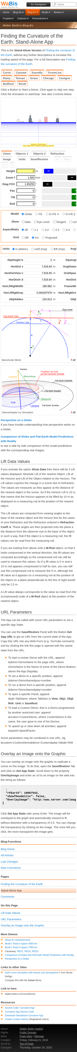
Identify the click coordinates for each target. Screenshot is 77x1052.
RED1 (20, 951)
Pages (5, 876)
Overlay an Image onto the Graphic (22, 925)
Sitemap (39, 1036)
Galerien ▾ (22, 18)
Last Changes (9, 861)
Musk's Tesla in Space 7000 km (21, 947)
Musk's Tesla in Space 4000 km (21, 943)
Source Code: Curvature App (20, 1008)
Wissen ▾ (59, 12)
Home (6, 12)
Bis (9, 3)
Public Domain (28, 1032)
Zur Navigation (38, 4)
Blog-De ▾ (18, 12)
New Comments (11, 867)
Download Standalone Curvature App (24, 1015)
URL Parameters (11, 919)
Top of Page (27, 1043)
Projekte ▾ (8, 18)
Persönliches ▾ (40, 18)
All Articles (7, 855)
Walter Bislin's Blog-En (18, 25)
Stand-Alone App (11, 890)
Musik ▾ (46, 12)
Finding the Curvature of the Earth (22, 884)
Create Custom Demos (16, 1019)
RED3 (35, 951)
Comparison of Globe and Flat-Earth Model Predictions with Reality (39, 955)
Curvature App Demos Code (19, 1011)
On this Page (9, 905)
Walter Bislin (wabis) (31, 1028)
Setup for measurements (17, 940)
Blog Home (8, 849)
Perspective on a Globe (16, 420)
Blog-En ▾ (32, 12)
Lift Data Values (10, 912)
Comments (7, 896)
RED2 (28, 951)
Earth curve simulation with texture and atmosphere (32, 972)
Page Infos (26, 1036)
